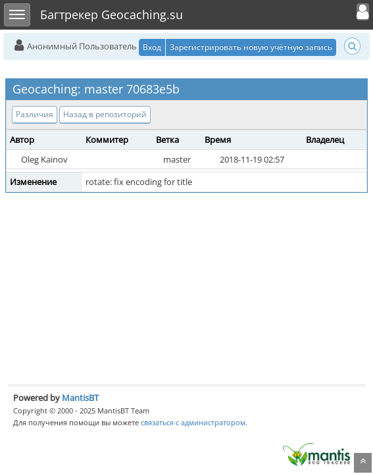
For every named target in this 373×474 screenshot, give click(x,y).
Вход (152, 47)
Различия (34, 114)
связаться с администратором (193, 422)
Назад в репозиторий (105, 114)
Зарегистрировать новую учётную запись (251, 47)
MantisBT (80, 398)
